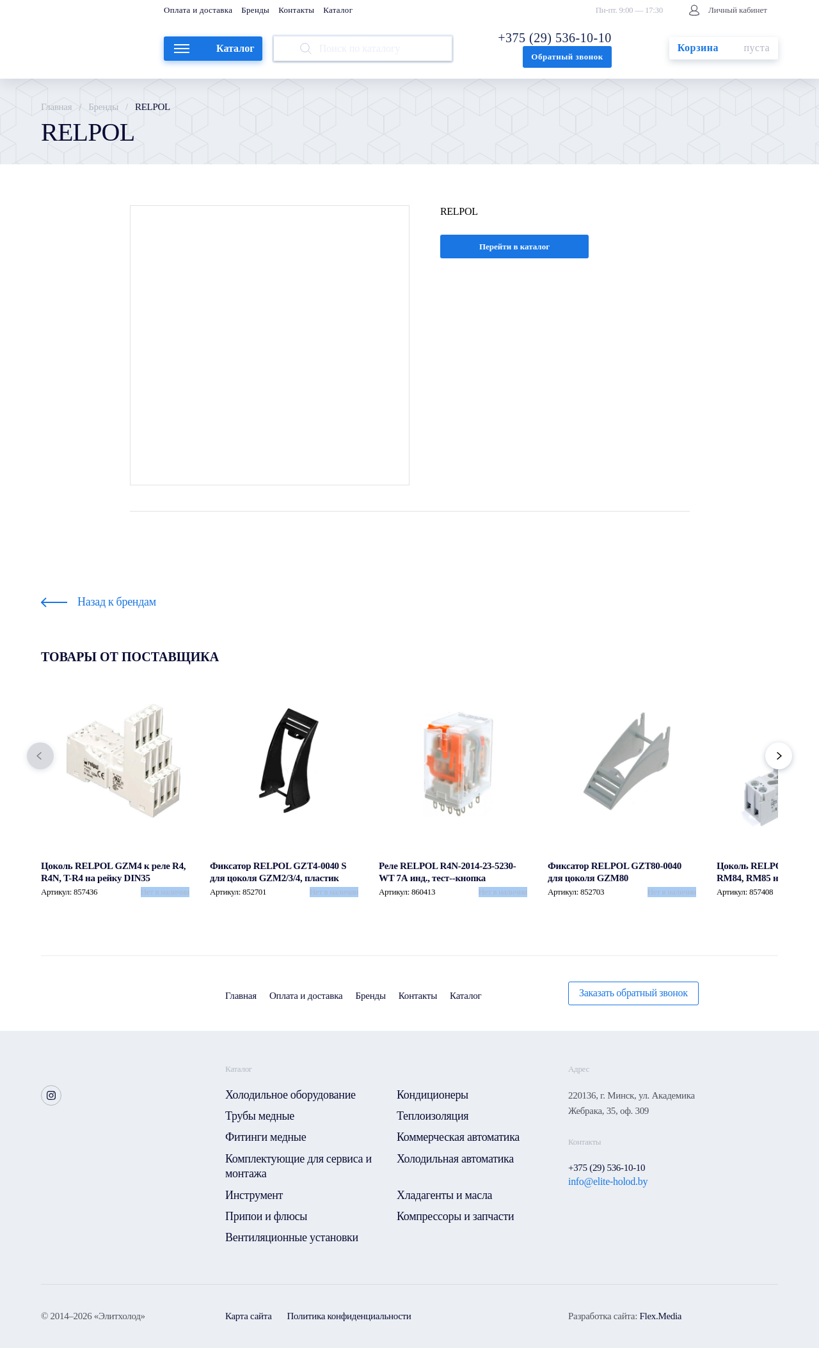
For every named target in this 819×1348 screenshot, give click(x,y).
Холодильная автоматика (455, 1158)
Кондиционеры (432, 1094)
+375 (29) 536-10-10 (554, 38)
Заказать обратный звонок (633, 992)
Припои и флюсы (266, 1216)
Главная (56, 107)
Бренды (255, 10)
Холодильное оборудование (290, 1094)
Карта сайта (248, 1316)
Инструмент (254, 1195)
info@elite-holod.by (608, 1181)
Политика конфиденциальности (349, 1316)
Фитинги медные (265, 1137)
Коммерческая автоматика (458, 1137)
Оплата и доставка (198, 10)
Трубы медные (259, 1115)
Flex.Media (660, 1316)
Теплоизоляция (432, 1115)
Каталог (338, 10)
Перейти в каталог (514, 246)
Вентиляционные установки (291, 1237)
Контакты (296, 10)
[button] (40, 755)
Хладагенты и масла (444, 1195)
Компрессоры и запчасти (455, 1216)
